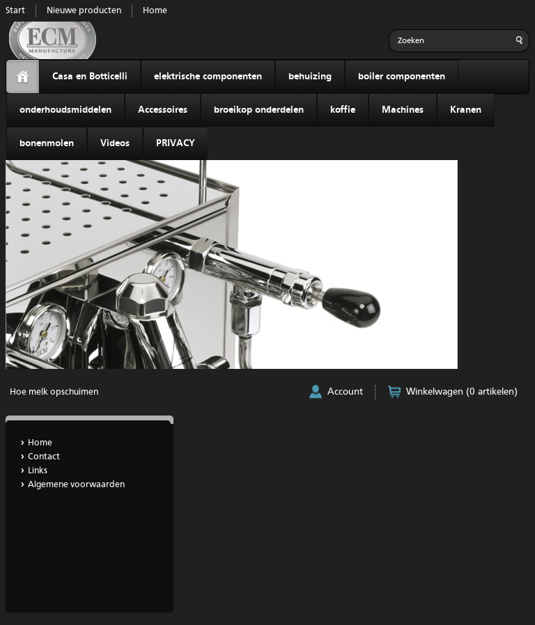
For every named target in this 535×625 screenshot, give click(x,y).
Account (345, 392)
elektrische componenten (208, 76)
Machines (403, 110)
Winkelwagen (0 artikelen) (462, 392)
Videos (115, 143)
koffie (342, 110)
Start (15, 10)
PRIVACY (175, 143)
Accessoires (162, 110)
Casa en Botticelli (89, 76)
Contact (44, 456)
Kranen (465, 110)
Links (37, 470)
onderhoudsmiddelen (65, 110)
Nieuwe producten (84, 10)
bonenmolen (47, 143)
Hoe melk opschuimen (54, 392)
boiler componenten (401, 76)
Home (155, 10)
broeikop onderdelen (259, 110)
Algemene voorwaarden (76, 484)
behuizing (310, 76)
